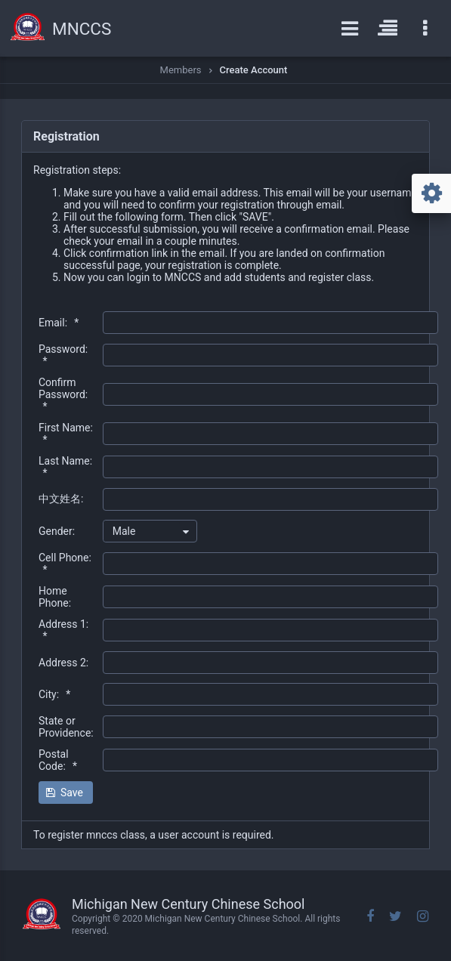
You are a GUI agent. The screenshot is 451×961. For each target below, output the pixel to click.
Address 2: (63, 663)
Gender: (57, 531)
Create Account (254, 70)
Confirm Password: (63, 394)
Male (124, 531)
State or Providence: (66, 727)
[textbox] (270, 322)
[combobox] (150, 531)
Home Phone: (55, 597)
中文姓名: (61, 499)
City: (54, 694)
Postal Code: (58, 760)
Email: (59, 323)
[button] (66, 792)
